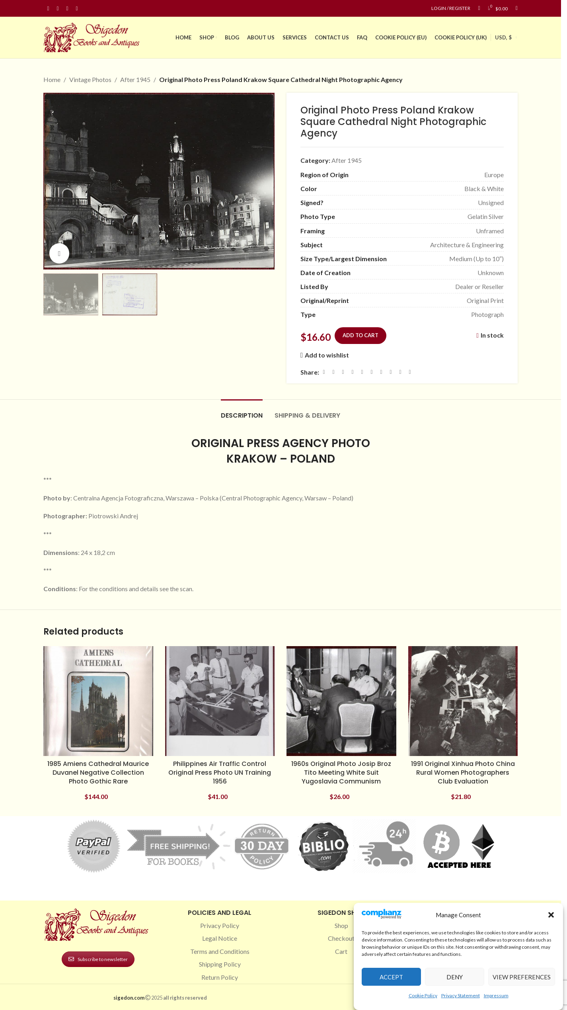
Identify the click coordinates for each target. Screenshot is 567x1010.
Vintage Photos (90, 79)
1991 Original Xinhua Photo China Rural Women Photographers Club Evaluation (463, 772)
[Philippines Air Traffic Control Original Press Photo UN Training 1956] (220, 701)
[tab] (242, 411)
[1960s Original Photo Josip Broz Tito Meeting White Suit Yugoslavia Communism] (341, 701)
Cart (341, 951)
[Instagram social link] (57, 8)
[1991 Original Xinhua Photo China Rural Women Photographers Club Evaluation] (463, 701)
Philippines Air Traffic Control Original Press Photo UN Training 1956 (219, 772)
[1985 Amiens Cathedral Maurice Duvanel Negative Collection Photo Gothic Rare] (98, 701)
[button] (551, 915)
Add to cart (360, 335)
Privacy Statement (460, 995)
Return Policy (219, 977)
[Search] (517, 8)
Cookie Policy (423, 995)
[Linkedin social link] (77, 8)
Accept (391, 977)
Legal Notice (219, 938)
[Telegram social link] (400, 372)
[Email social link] (343, 372)
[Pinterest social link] (67, 8)
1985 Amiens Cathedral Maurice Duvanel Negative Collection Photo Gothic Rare (98, 772)
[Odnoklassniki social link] (371, 372)
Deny (454, 977)
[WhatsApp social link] (381, 372)
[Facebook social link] (48, 8)
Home (51, 79)
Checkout (341, 938)
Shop (341, 925)
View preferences (522, 977)
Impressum (496, 995)
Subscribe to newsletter (98, 959)
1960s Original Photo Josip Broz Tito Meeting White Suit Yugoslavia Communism (341, 772)
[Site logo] (93, 36)
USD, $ (503, 37)
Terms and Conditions (219, 951)
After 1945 (135, 79)
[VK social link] (391, 372)
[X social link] (333, 372)
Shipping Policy (220, 964)
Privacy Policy (219, 925)
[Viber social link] (410, 372)
